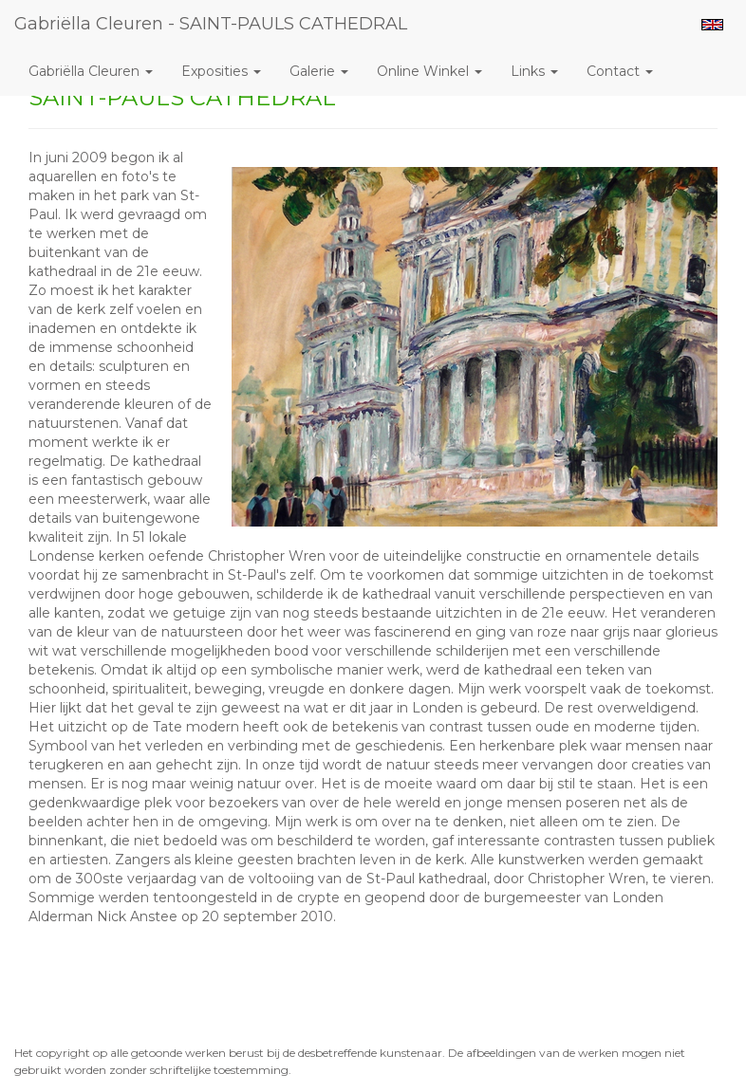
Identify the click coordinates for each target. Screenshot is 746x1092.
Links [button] (534, 71)
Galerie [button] (318, 71)
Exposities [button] (221, 71)
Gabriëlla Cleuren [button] (90, 71)
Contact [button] (620, 71)
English (712, 24)
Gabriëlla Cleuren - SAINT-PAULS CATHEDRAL (210, 23)
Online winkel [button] (429, 71)
